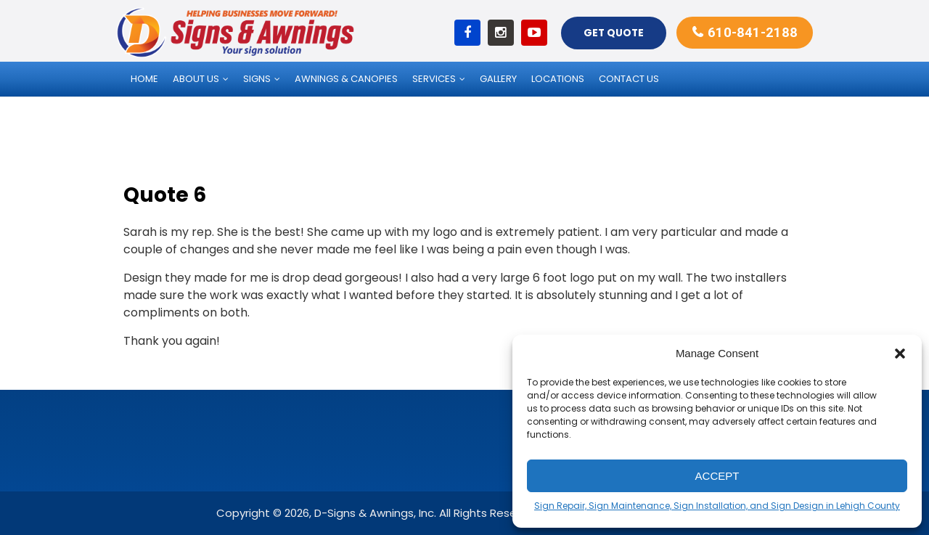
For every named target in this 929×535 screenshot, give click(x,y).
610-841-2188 (752, 31)
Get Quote (611, 32)
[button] (900, 353)
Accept (717, 476)
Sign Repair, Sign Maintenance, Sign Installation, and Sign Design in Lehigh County (717, 505)
